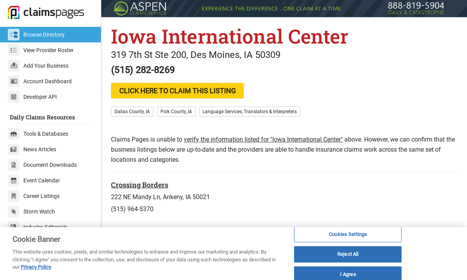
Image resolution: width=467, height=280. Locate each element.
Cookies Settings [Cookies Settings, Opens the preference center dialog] (348, 234)
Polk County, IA (176, 111)
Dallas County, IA (132, 111)
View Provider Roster (41, 50)
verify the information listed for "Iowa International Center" (263, 139)
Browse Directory (36, 34)
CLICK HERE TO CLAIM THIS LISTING (177, 91)
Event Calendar (34, 180)
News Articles (32, 149)
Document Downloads (42, 165)
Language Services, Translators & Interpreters (250, 111)
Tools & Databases (38, 134)
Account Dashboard (40, 81)
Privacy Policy (36, 267)
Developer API (32, 97)
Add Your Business (38, 66)
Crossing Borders (139, 184)
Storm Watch (31, 211)
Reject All (347, 254)
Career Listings (34, 196)
